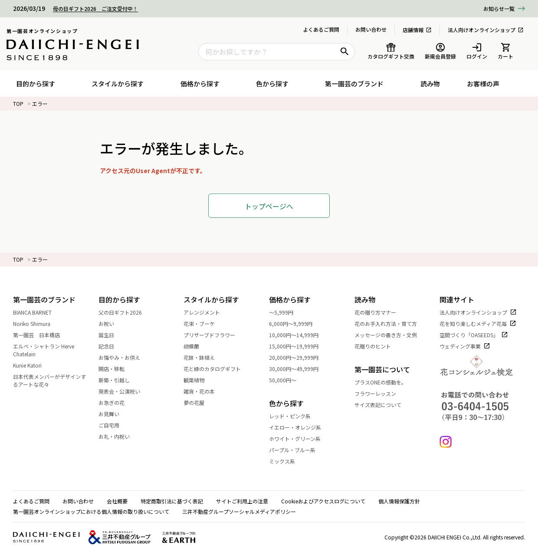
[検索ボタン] (344, 51)
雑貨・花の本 (204, 391)
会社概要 (117, 501)
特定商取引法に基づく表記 (172, 501)
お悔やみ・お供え (124, 357)
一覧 (499, 9)
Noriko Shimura (36, 323)
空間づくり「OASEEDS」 (474, 334)
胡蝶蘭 (196, 346)
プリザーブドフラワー (214, 334)
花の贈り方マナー (380, 312)
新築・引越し (118, 380)
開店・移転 (116, 368)
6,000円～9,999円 (295, 323)
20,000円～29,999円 (298, 357)
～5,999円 (286, 312)
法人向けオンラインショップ (486, 29)
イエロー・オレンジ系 (300, 427)
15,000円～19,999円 (298, 346)
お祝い (111, 323)
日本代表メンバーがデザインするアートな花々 (55, 380)
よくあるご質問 (321, 29)
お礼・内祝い (118, 436)
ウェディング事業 (465, 346)
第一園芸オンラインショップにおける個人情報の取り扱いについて (91, 511)
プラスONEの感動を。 (380, 382)
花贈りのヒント (377, 346)
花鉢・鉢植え (204, 357)
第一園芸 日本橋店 (41, 334)
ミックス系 (287, 461)
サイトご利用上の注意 (242, 501)
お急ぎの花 (116, 402)
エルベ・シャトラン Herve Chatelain (55, 350)
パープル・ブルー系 (297, 449)
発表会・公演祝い (124, 391)
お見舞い (113, 413)
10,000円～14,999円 (298, 334)
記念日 (111, 346)
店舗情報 (417, 29)
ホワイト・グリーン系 (299, 438)
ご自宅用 (113, 425)
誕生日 (111, 334)
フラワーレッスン (375, 393)
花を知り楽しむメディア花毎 (478, 323)
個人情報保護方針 (399, 501)
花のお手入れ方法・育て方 (390, 323)
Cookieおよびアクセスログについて (323, 501)
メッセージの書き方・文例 (390, 334)
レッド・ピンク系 (294, 416)
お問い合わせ (371, 29)
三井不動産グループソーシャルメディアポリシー (239, 511)
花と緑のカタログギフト (217, 368)
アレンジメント (207, 312)
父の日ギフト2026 (124, 312)
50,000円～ (287, 380)
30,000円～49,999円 (298, 368)
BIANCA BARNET (37, 312)
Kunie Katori (32, 365)
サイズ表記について (377, 404)
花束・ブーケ (204, 323)
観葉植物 (199, 380)
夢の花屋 (199, 402)
